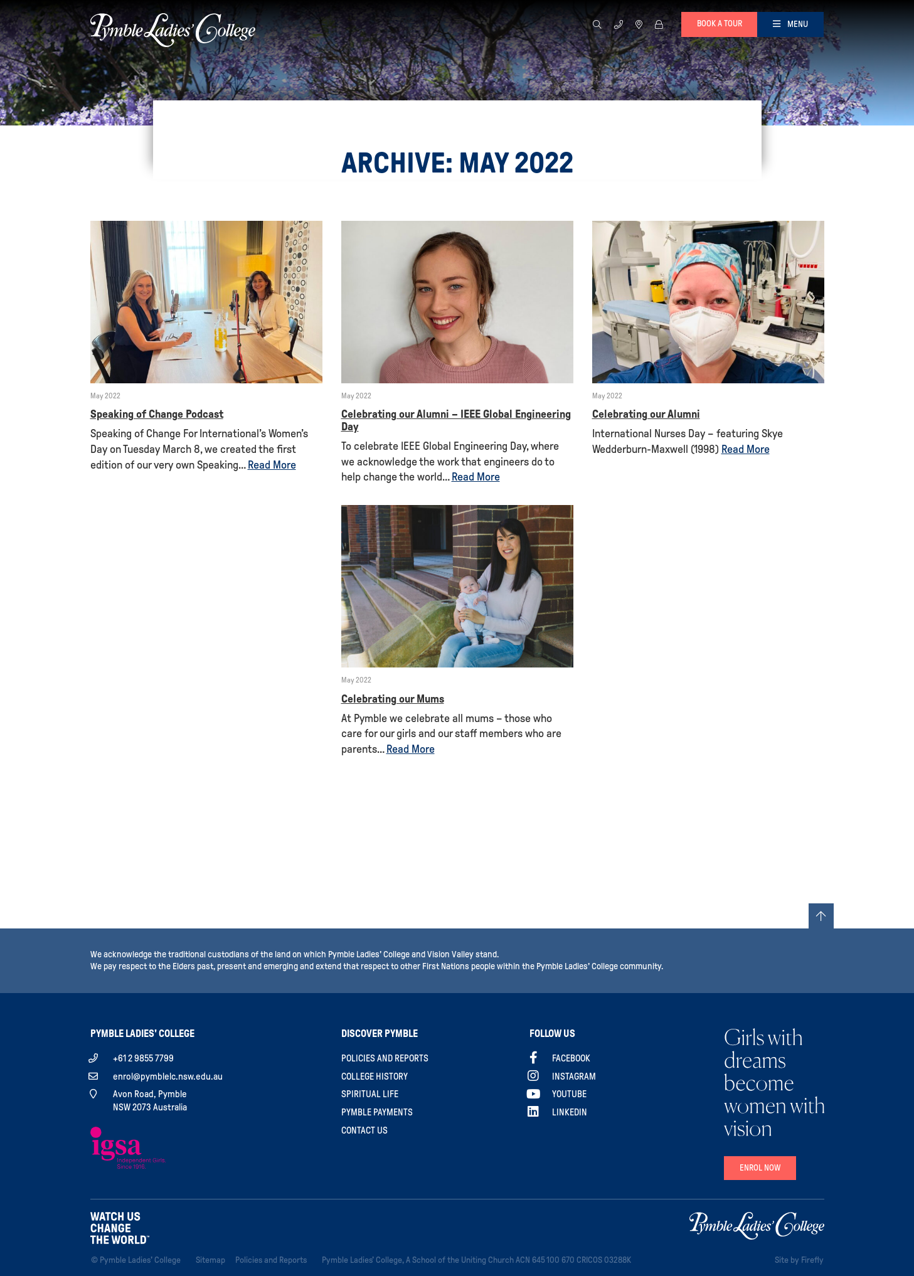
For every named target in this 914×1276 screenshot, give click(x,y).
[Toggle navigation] (790, 24)
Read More (272, 465)
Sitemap (213, 1259)
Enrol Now (760, 1167)
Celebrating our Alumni (646, 414)
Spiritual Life (369, 1094)
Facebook (571, 1058)
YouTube (569, 1094)
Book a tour (719, 23)
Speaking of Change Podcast (156, 414)
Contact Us (364, 1130)
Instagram (574, 1076)
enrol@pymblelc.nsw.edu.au (168, 1076)
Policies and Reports (384, 1058)
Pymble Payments (377, 1112)
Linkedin (569, 1112)
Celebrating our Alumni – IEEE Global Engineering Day (456, 420)
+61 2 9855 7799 (143, 1058)
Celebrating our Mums (392, 699)
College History (374, 1076)
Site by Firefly (799, 1260)
